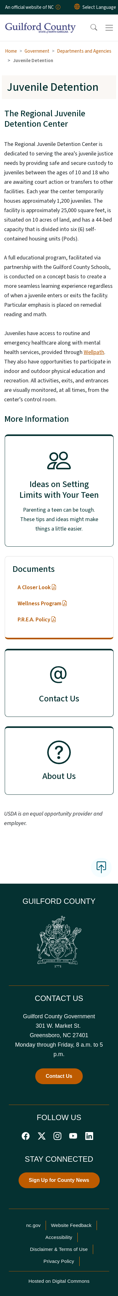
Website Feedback (71, 1225)
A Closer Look (37, 587)
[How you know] (57, 7)
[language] (99, 7)
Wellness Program (42, 603)
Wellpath (94, 352)
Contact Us (59, 1076)
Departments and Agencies (84, 51)
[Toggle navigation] (109, 27)
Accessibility (58, 1237)
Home (11, 51)
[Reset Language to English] (77, 7)
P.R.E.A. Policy (37, 620)
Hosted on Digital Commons (58, 1281)
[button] (89, 27)
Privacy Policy (58, 1261)
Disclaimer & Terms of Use (59, 1249)
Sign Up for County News (59, 1180)
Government (37, 51)
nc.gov (33, 1225)
